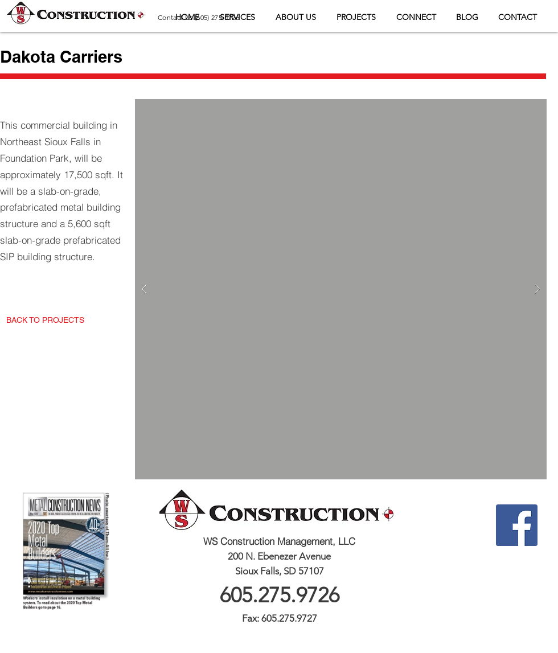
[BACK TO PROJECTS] (45, 320)
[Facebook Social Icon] (517, 525)
